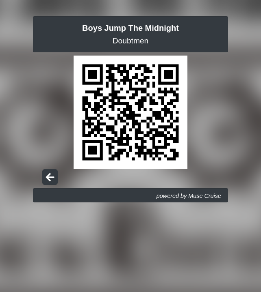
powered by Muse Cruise (189, 196)
